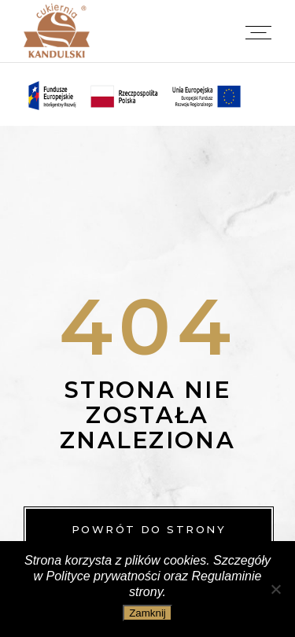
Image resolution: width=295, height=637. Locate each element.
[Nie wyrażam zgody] (275, 589)
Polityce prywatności (103, 576)
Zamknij (147, 613)
